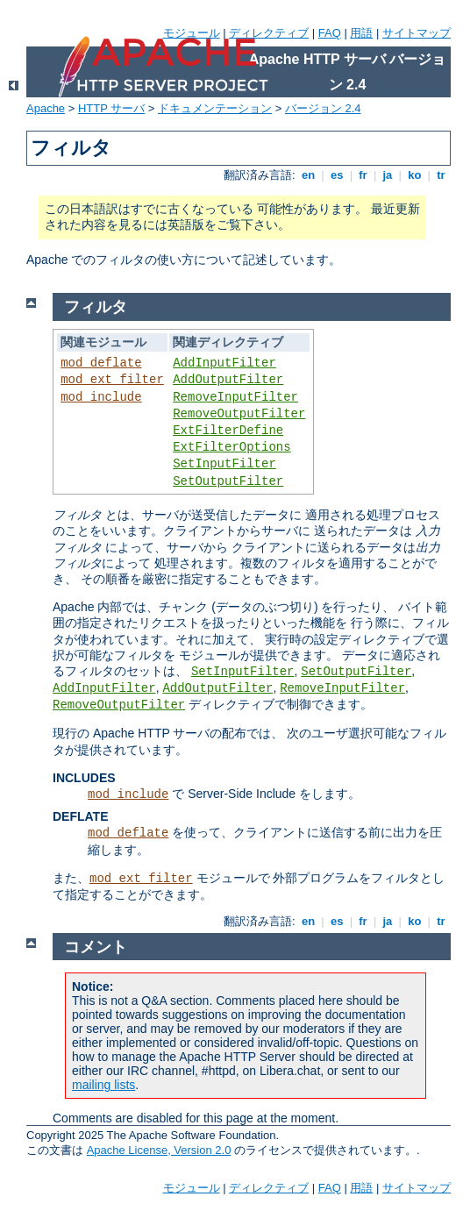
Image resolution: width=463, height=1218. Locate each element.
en (307, 175)
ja (387, 175)
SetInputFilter (224, 464)
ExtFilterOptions (231, 447)
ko (414, 175)
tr (441, 175)
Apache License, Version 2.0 (159, 1150)
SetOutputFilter (228, 481)
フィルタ (95, 307)
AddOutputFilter (228, 380)
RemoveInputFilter (235, 397)
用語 (361, 32)
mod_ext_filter (112, 380)
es (336, 175)
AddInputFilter (224, 363)
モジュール (191, 32)
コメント (95, 947)
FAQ (329, 32)
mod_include (101, 397)
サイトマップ (416, 32)
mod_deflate (101, 363)
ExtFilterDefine (228, 431)
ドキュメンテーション (215, 108)
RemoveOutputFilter (239, 414)
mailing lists (103, 1085)
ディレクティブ (269, 32)
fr (363, 175)
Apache (45, 108)
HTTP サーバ (111, 108)
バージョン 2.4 (323, 108)
